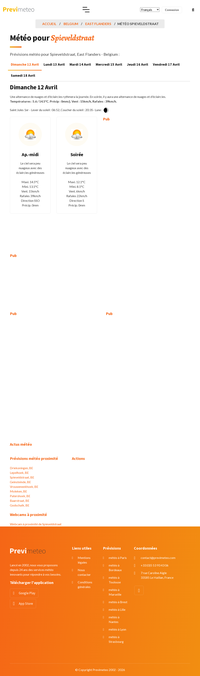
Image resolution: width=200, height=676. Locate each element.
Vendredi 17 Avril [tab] (166, 64)
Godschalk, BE (19, 505)
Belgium (71, 24)
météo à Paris (118, 557)
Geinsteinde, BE (20, 482)
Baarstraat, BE (19, 500)
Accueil (49, 24)
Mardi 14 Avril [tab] (80, 64)
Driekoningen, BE (21, 468)
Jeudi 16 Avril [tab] (137, 64)
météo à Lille (117, 609)
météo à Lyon (117, 629)
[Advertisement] (123, 184)
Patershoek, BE (20, 496)
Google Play (27, 593)
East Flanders (98, 24)
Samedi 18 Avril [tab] (23, 75)
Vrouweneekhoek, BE (24, 486)
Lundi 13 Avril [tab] (54, 64)
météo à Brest (118, 602)
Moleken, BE (18, 491)
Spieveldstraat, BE (22, 477)
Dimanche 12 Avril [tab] (25, 64)
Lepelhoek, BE (19, 472)
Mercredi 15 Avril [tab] (109, 64)
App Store (26, 603)
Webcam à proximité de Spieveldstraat (35, 524)
